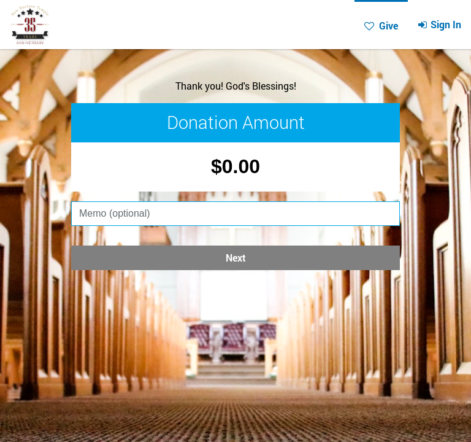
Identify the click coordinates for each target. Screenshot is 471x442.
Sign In (390, 24)
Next (236, 257)
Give (332, 25)
